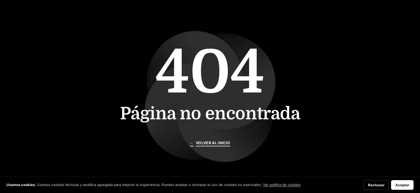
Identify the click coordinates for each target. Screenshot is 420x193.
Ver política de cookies (282, 185)
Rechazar (376, 185)
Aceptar (402, 185)
